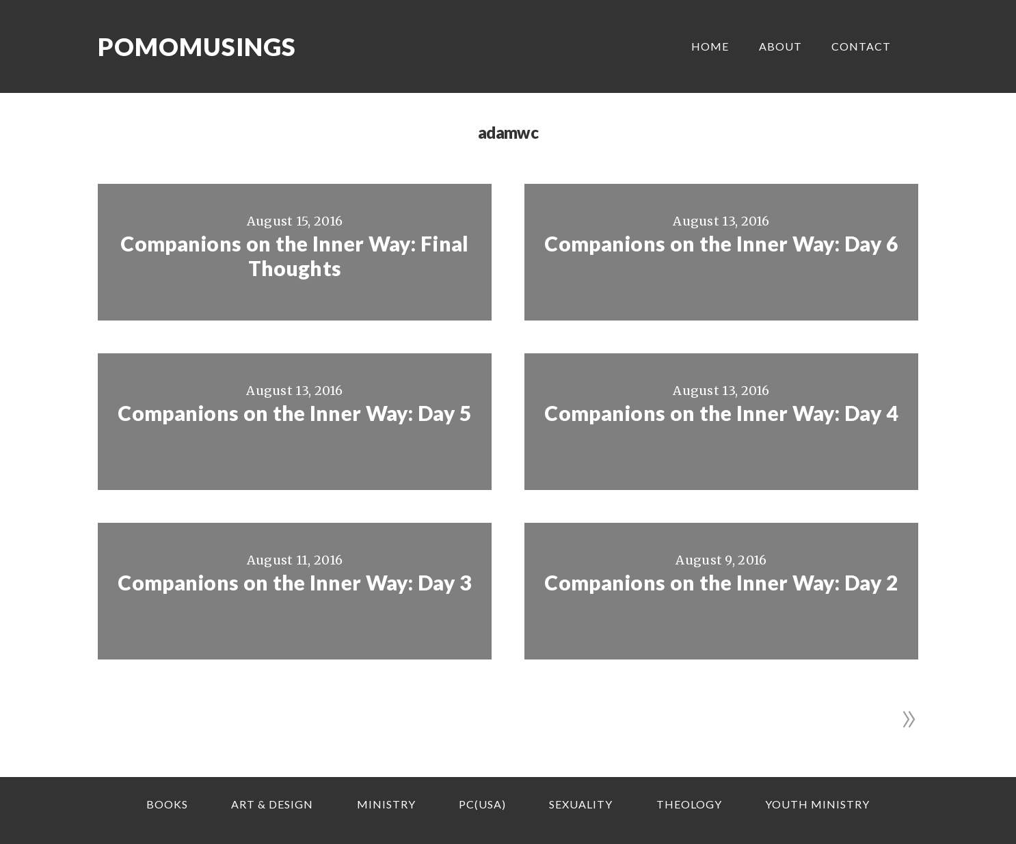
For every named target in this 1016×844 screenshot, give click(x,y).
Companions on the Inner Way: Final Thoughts (294, 255)
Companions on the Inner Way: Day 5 (294, 412)
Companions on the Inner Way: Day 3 (294, 582)
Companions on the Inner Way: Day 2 (721, 582)
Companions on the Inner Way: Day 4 (721, 412)
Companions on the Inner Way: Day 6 (721, 243)
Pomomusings (197, 46)
